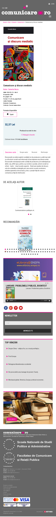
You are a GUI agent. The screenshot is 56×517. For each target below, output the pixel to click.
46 (54, 251)
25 (7, 251)
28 (14, 251)
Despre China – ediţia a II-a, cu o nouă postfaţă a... (24, 348)
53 (35, 254)
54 (37, 254)
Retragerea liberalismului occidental (19, 364)
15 (36, 249)
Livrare (5, 492)
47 (22, 254)
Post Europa (12, 356)
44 (49, 251)
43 (47, 251)
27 (12, 251)
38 (36, 251)
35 (29, 251)
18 (43, 249)
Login (52, 4)
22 (51, 249)
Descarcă (11, 419)
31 (20, 251)
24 (5, 251)
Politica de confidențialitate (10, 487)
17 (40, 249)
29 (16, 251)
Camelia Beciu (13, 89)
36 (31, 251)
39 (38, 251)
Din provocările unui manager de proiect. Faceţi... (23, 372)
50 (28, 254)
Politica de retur (7, 494)
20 (47, 249)
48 (24, 254)
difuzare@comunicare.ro (13, 479)
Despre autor (24, 152)
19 (45, 249)
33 (25, 251)
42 (45, 251)
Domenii (14, 22)
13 (31, 249)
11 (27, 249)
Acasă (5, 22)
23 (54, 249)
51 (30, 254)
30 (18, 251)
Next (49, 284)
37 (34, 251)
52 (33, 254)
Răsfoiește (44, 152)
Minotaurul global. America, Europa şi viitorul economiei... (26, 380)
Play (7, 300)
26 (9, 251)
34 (27, 251)
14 (34, 249)
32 (23, 251)
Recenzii (34, 152)
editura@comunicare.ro (13, 472)
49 (26, 254)
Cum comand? (6, 489)
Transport (5, 496)
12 (29, 249)
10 (25, 249)
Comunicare (21, 22)
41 (43, 251)
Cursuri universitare (15, 105)
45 (51, 251)
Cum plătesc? (6, 490)
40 (40, 251)
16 (38, 249)
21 (49, 249)
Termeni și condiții (8, 485)
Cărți (9, 22)
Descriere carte (10, 152)
